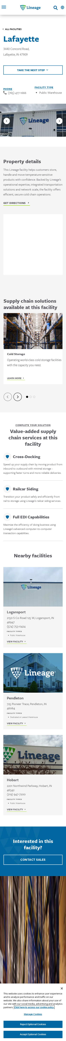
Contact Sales (33, 860)
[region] (33, 1012)
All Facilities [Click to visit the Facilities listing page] (13, 29)
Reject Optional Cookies (33, 1024)
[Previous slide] (7, 121)
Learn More (14, 378)
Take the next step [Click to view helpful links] (31, 70)
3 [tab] (34, 397)
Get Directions (14, 203)
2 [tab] (31, 397)
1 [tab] (27, 397)
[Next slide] (59, 121)
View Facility (15, 641)
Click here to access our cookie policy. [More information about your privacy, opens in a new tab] (34, 1007)
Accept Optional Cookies (33, 1034)
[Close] (62, 988)
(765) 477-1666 (17, 92)
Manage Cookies (33, 1014)
